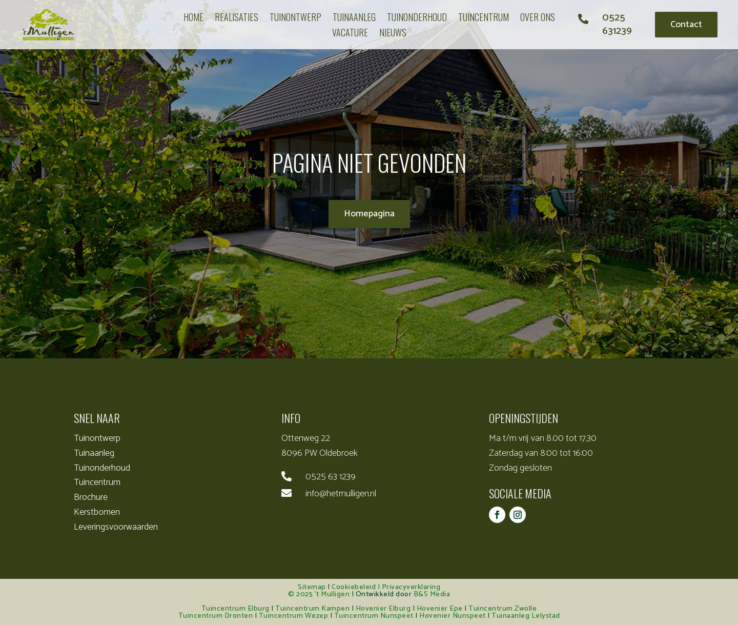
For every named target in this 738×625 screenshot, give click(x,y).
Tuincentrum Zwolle (502, 609)
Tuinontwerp (97, 438)
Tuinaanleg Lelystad (525, 616)
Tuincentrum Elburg (235, 609)
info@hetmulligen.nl (340, 493)
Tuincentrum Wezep (294, 616)
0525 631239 (617, 24)
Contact (686, 24)
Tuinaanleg (94, 453)
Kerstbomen (97, 512)
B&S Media (432, 594)
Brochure (91, 497)
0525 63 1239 (330, 477)
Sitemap (312, 587)
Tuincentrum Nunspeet (374, 616)
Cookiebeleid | (357, 587)
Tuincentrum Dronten (215, 616)
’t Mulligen (332, 594)
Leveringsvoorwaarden (116, 527)
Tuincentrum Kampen (312, 609)
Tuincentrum (97, 482)
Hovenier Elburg (383, 609)
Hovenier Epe (440, 609)
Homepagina (369, 213)
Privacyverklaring (411, 587)
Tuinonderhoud (102, 468)
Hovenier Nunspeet (452, 616)
